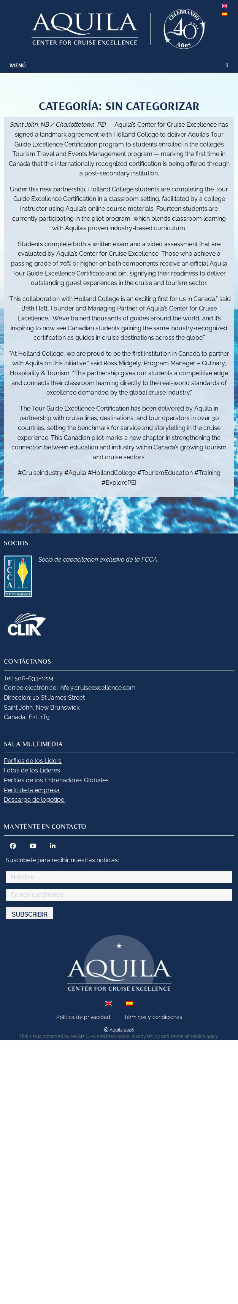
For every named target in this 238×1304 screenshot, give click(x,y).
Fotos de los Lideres (32, 770)
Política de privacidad (83, 1017)
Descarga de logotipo (34, 799)
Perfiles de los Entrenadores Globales (56, 780)
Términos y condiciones (153, 1017)
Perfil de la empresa (32, 790)
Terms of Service (187, 1036)
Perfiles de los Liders (33, 760)
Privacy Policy (145, 1036)
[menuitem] (225, 4)
